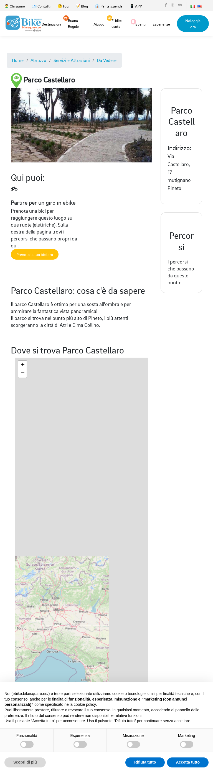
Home (18, 60)
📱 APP (136, 6)
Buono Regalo (73, 23)
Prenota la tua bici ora (34, 254)
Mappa (99, 24)
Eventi (140, 23)
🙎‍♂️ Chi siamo (14, 6)
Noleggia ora (193, 23)
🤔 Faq (63, 6)
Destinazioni (51, 24)
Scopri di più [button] (25, 762)
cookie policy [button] (85, 704)
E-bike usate (116, 23)
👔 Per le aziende (109, 6)
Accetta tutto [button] (188, 762)
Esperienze (161, 24)
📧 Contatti (41, 6)
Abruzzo (38, 60)
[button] (22, 365)
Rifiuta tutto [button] (145, 762)
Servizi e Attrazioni (72, 60)
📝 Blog (81, 6)
